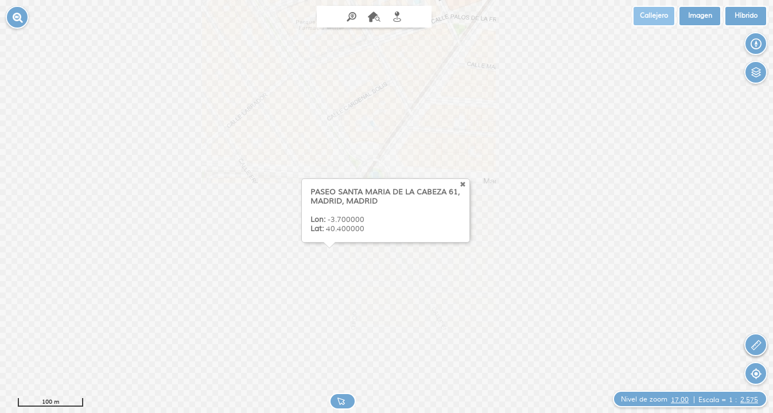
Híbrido (746, 15)
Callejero (654, 15)
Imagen (700, 15)
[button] (17, 17)
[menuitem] (374, 17)
